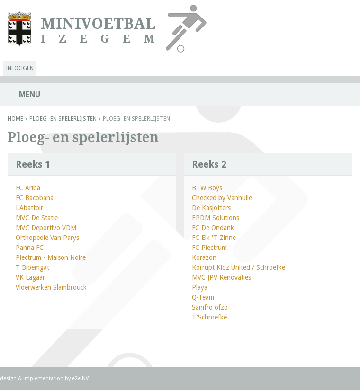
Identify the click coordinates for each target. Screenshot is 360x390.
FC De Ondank (213, 227)
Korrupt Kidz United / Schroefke (238, 267)
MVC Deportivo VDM (46, 227)
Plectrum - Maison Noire (51, 257)
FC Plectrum (209, 247)
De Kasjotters (211, 208)
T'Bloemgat (32, 267)
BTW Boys (207, 188)
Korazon (204, 257)
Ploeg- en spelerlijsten (63, 118)
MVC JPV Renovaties (221, 277)
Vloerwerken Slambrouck (51, 287)
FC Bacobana (35, 198)
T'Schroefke (209, 317)
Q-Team (203, 297)
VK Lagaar (30, 277)
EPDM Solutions (215, 218)
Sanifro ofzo (210, 307)
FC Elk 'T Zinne (214, 237)
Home (15, 118)
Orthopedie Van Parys (47, 237)
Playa (199, 287)
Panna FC (30, 247)
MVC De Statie (37, 218)
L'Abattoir (29, 208)
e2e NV (80, 378)
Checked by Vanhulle (222, 198)
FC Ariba (28, 188)
